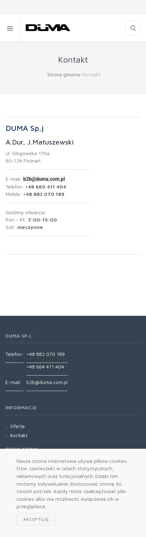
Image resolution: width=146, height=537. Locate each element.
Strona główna (63, 74)
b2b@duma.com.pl (47, 382)
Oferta (17, 426)
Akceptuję (36, 519)
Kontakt (18, 435)
